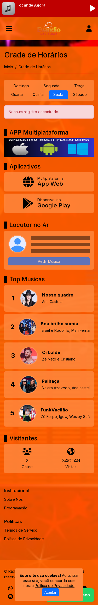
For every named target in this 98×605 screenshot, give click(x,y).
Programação (15, 508)
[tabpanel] (49, 112)
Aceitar (50, 592)
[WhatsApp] (10, 588)
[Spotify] (10, 597)
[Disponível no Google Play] (49, 203)
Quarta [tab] (17, 94)
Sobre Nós (13, 499)
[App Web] (49, 182)
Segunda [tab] (51, 86)
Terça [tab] (79, 86)
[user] (89, 28)
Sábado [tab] (80, 94)
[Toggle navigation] (9, 28)
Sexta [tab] (58, 94)
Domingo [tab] (21, 86)
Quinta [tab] (38, 94)
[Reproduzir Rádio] (92, 8)
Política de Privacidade (24, 539)
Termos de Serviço (20, 530)
